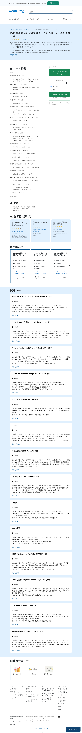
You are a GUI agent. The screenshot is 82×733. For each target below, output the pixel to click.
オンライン (56, 86)
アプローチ (30, 689)
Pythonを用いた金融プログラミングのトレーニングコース (45, 29)
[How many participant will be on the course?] (59, 83)
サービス (51, 19)
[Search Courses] (51, 12)
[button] (69, 266)
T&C (59, 710)
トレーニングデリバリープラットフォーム (48, 699)
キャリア (61, 704)
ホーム (12, 29)
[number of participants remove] (52, 83)
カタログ (13, 689)
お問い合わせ (73, 729)
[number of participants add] (67, 83)
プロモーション (15, 692)
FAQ (59, 707)
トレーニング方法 (16, 695)
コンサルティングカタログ (32, 700)
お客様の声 (62, 701)
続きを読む (13, 55)
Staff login (41, 732)
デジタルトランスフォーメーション (48, 690)
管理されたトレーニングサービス (48, 694)
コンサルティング (33, 19)
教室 (54, 90)
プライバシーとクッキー (41, 728)
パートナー (62, 695)
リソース (13, 698)
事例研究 (29, 692)
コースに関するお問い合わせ (59, 72)
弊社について (67, 19)
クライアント (62, 698)
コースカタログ (14, 19)
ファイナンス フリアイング (22, 29)
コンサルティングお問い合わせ (32, 695)
